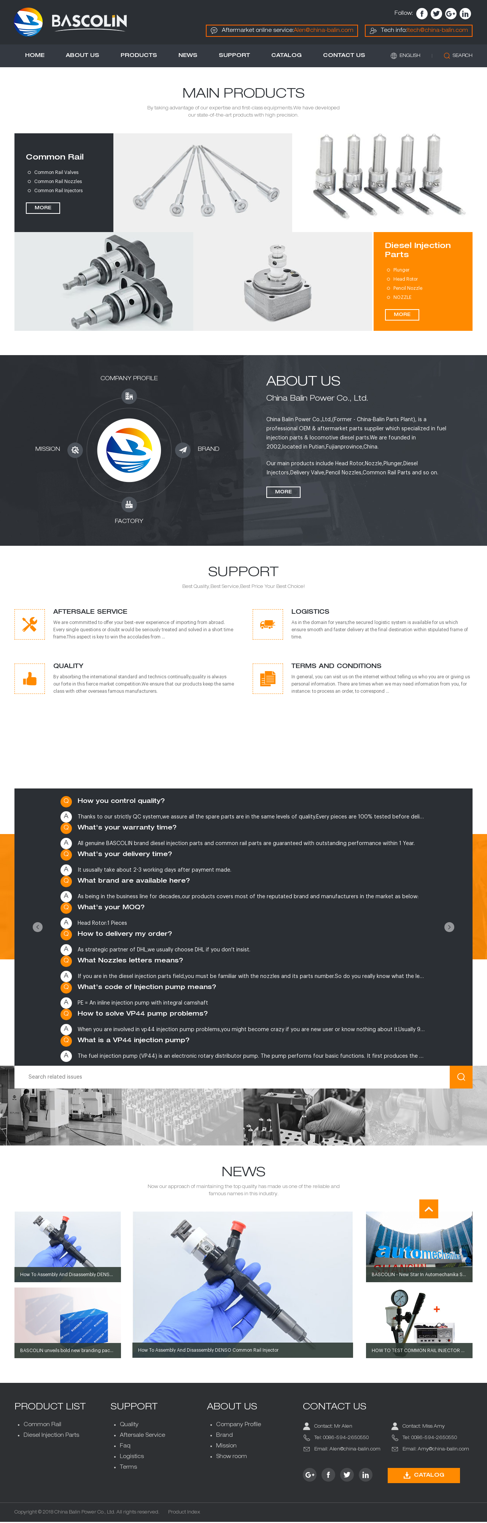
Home (35, 57)
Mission (226, 1447)
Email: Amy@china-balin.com (435, 1450)
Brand (224, 1436)
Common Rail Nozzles (59, 182)
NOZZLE (402, 298)
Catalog (287, 57)
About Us (83, 57)
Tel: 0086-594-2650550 (341, 1438)
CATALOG (423, 1476)
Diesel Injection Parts (417, 252)
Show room (231, 1457)
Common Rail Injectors (59, 192)
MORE (43, 209)
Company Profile (238, 1425)
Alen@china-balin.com (323, 30)
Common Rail (55, 159)
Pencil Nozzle (407, 289)
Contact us (345, 57)
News (188, 57)
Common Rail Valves (57, 173)
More (283, 493)
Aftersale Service (143, 1436)
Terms (128, 1468)
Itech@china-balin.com (436, 30)
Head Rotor (405, 280)
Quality (129, 1425)
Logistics (132, 1457)
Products (139, 57)
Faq (125, 1447)
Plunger (401, 271)
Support (235, 57)
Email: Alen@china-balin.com (347, 1450)
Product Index (185, 1513)
